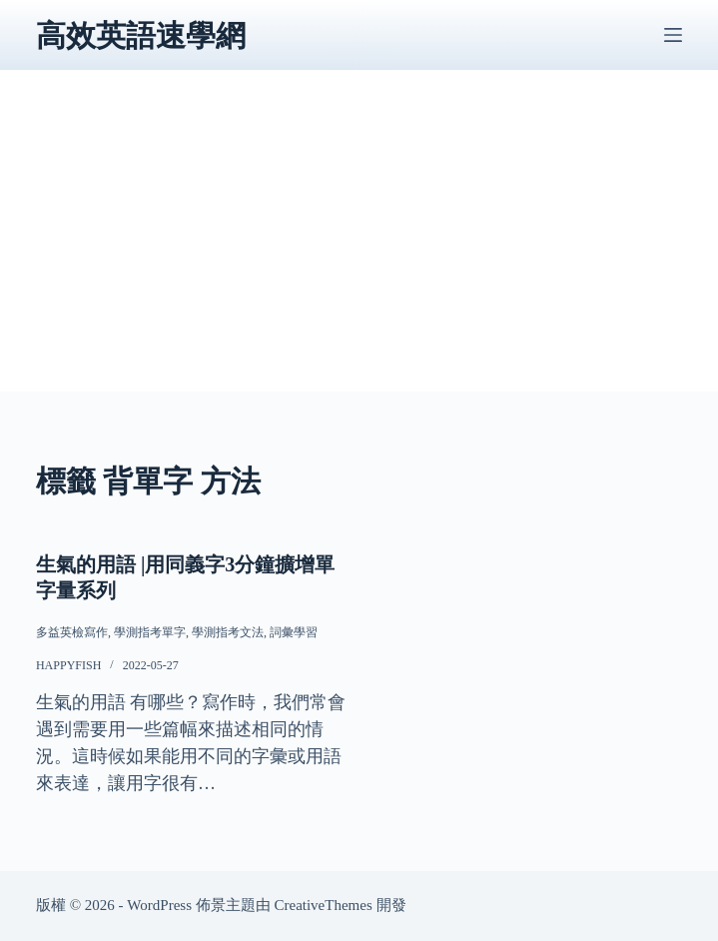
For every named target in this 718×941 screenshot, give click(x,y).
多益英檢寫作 (72, 632)
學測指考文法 (228, 632)
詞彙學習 (294, 632)
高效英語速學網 (141, 35)
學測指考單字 (150, 632)
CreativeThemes (322, 905)
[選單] (673, 35)
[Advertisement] (359, 252)
